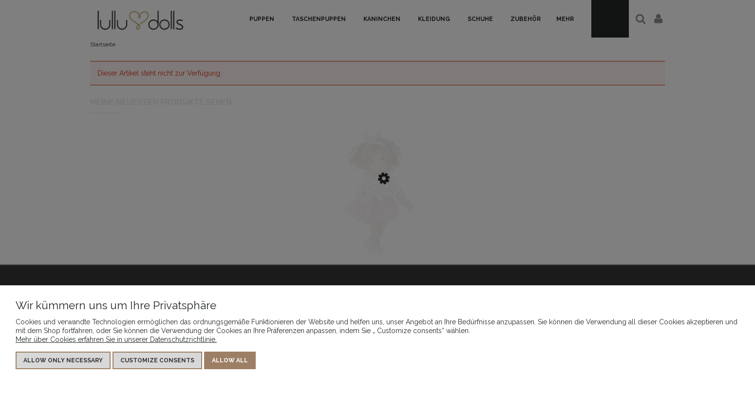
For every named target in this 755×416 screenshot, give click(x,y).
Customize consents (157, 360)
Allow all (230, 360)
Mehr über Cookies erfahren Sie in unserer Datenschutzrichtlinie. (116, 339)
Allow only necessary (63, 360)
